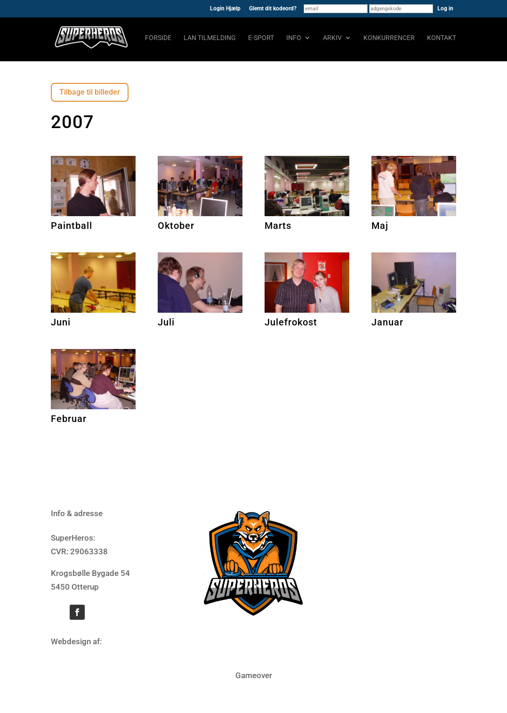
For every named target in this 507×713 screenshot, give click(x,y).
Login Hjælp (225, 9)
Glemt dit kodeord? (273, 9)
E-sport (261, 37)
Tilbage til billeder (89, 92)
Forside (158, 37)
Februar (69, 418)
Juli (166, 322)
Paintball (71, 225)
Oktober (176, 225)
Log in (445, 8)
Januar (387, 322)
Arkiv (332, 37)
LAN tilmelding (210, 37)
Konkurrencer (389, 37)
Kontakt (441, 37)
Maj (379, 225)
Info (293, 37)
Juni (61, 322)
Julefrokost (291, 322)
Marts (278, 225)
